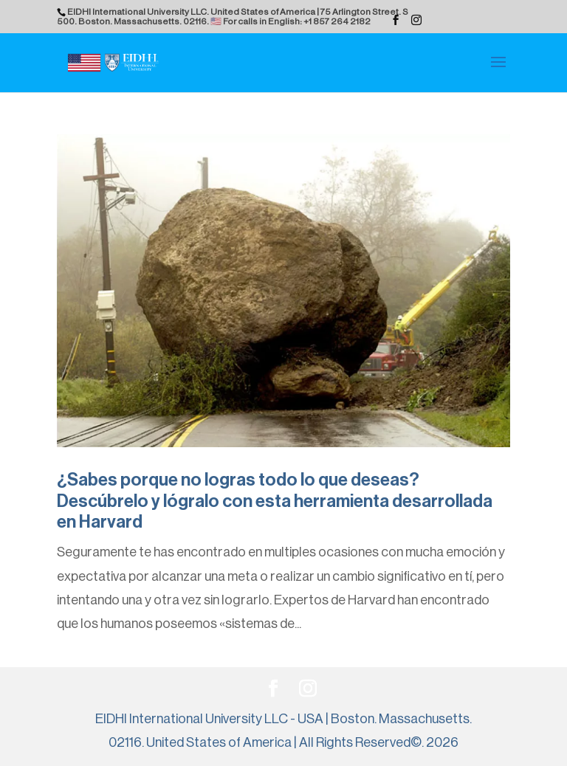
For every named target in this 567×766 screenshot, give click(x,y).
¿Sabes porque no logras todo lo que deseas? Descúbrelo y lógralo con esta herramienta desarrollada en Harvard (274, 501)
